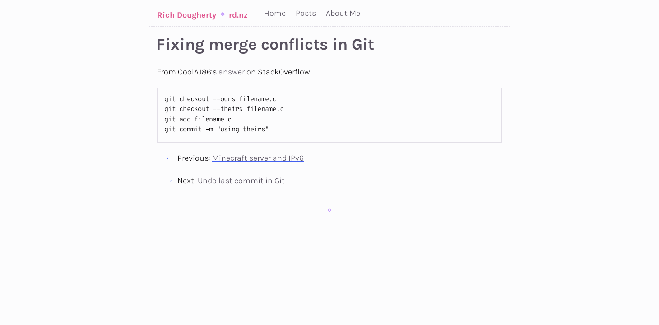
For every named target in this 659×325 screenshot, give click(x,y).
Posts (306, 13)
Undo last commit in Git (241, 181)
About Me (343, 13)
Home (275, 13)
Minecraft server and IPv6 (258, 158)
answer (231, 72)
